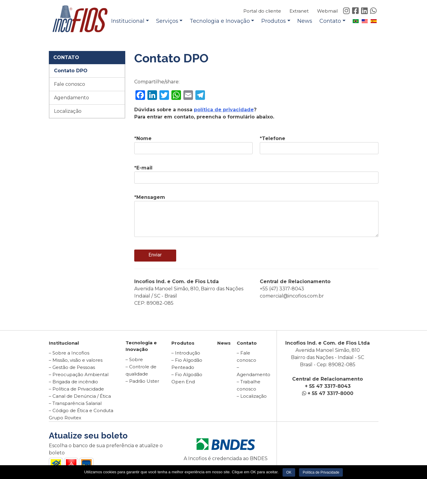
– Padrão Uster (142, 381)
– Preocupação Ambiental (78, 374)
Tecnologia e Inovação (220, 21)
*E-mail (256, 173)
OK (288, 472)
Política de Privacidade (321, 472)
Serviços (167, 21)
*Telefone (319, 143)
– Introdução (185, 353)
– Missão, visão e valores (75, 360)
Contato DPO (70, 70)
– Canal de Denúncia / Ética (80, 396)
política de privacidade (224, 109)
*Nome (193, 143)
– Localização (252, 396)
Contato (330, 21)
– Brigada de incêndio (73, 382)
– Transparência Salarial (75, 403)
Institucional (127, 21)
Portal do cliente (262, 11)
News (304, 21)
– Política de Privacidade (76, 389)
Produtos (273, 21)
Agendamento (71, 97)
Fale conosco (69, 84)
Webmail (327, 11)
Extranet (299, 11)
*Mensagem (256, 216)
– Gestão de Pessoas (72, 367)
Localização (68, 111)
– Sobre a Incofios (69, 353)
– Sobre (134, 359)
